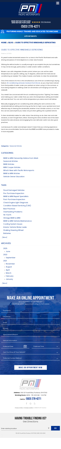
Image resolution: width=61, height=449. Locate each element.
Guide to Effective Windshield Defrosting (35, 42)
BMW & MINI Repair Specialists (15, 196)
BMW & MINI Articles (11, 173)
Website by (40, 407)
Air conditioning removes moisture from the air (23, 83)
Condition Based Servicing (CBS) (17, 206)
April (8, 270)
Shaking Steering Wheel (13, 230)
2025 (5, 248)
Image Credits (28, 407)
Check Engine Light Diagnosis (15, 203)
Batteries (7, 233)
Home (3, 42)
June (8, 251)
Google (30, 403)
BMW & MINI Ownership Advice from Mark (20, 158)
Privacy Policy (19, 407)
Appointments (30, 36)
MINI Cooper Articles (11, 167)
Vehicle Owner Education (14, 177)
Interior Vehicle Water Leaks (15, 227)
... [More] (4, 237)
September (10, 258)
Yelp (34, 403)
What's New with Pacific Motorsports (18, 170)
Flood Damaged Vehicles (13, 190)
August (9, 267)
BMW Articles (8, 164)
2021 (5, 261)
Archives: (6, 243)
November (10, 264)
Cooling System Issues (12, 224)
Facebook (26, 403)
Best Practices (9, 209)
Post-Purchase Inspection (14, 199)
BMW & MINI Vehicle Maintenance (17, 221)
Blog (10, 42)
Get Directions (30, 422)
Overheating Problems (12, 212)
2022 (5, 255)
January (9, 279)
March (8, 273)
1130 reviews (46, 22)
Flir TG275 (7, 215)
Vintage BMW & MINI (11, 218)
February (9, 276)
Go (55, 428)
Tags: (4, 185)
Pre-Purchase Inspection (13, 193)
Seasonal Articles (16, 146)
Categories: (7, 153)
